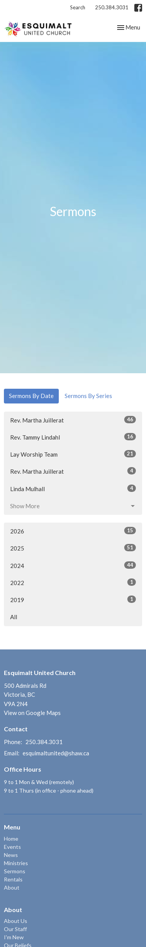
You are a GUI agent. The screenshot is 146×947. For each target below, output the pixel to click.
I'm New (14, 937)
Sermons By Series (88, 395)
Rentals (13, 879)
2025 (73, 548)
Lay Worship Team (73, 454)
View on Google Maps (32, 712)
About (11, 887)
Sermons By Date (31, 395)
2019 (73, 599)
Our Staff (15, 929)
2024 (73, 565)
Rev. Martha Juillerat (73, 420)
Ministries (16, 863)
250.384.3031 (111, 7)
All (13, 616)
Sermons (14, 871)
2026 (73, 531)
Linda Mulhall (73, 488)
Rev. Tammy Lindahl (73, 437)
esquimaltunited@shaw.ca (56, 753)
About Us (15, 921)
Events (12, 846)
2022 (73, 582)
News (11, 855)
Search (77, 7)
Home (11, 838)
